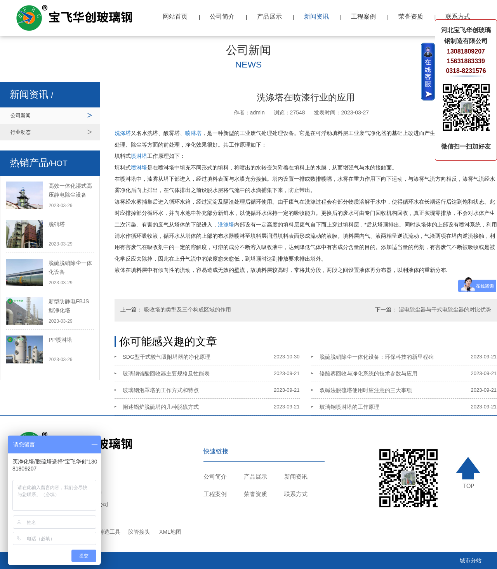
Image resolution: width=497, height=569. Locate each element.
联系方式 (457, 16)
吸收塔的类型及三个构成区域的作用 (187, 309)
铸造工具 (109, 532)
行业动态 (20, 132)
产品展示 (269, 16)
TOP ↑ (469, 472)
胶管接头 (139, 532)
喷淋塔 (193, 133)
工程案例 (363, 16)
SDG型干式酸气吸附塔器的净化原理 (166, 357)
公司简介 (222, 16)
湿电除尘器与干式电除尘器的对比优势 (445, 309)
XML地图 (170, 532)
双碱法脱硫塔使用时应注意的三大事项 (366, 390)
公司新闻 (20, 115)
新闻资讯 (316, 16)
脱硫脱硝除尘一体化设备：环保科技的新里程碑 (377, 357)
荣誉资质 (410, 16)
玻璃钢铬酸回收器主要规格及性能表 (166, 373)
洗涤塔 (123, 133)
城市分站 (470, 560)
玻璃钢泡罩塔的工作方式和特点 (161, 390)
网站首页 (175, 16)
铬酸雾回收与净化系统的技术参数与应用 (368, 373)
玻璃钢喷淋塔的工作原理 (349, 407)
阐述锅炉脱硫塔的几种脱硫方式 (161, 407)
